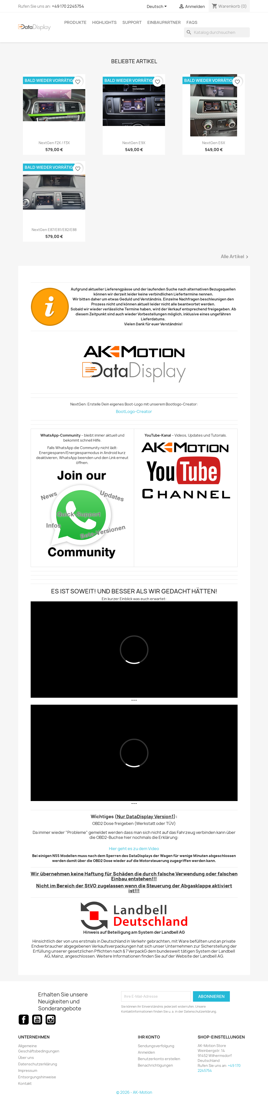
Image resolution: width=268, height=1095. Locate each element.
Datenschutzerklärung (37, 1064)
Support (132, 22)
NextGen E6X (213, 142)
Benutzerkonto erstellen (159, 1058)
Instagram (50, 1019)
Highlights (104, 22)
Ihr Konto (149, 1037)
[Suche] (217, 32)
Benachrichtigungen (155, 1065)
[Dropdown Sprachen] (158, 7)
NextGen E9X (133, 142)
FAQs (191, 22)
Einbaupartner (164, 22)
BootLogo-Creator (134, 411)
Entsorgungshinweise (37, 1077)
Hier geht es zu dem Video (134, 848)
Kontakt (25, 1083)
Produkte (75, 22)
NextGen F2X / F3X (54, 142)
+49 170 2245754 (68, 6)
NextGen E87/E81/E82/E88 (54, 229)
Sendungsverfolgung (156, 1045)
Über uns (26, 1057)
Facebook (23, 1019)
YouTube (37, 1019)
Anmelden (146, 1052)
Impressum (27, 1070)
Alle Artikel (235, 257)
